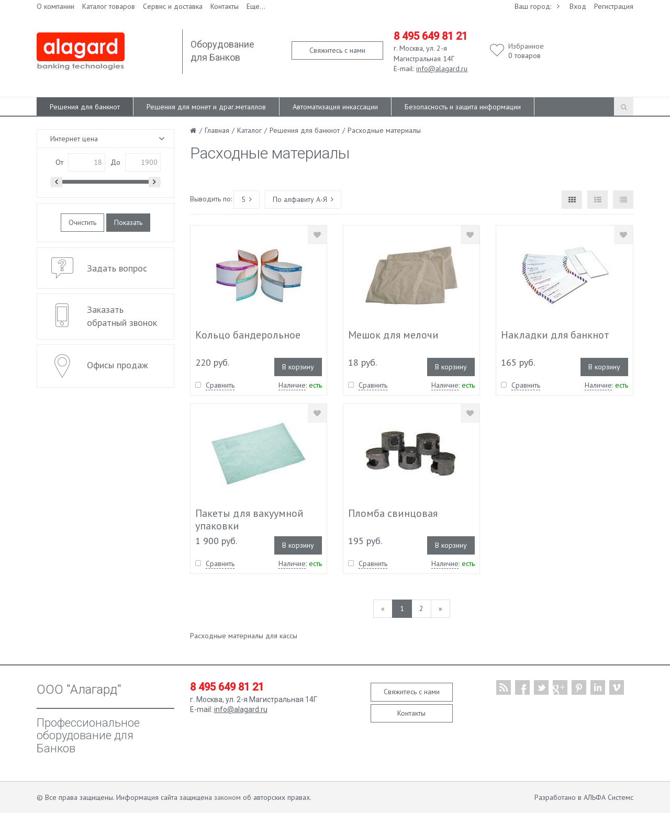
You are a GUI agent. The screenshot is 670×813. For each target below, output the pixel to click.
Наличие (292, 385)
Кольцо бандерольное (247, 335)
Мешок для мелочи (393, 335)
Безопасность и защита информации (463, 106)
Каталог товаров (108, 6)
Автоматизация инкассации (335, 106)
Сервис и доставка (173, 6)
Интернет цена (74, 138)
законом (227, 797)
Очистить (82, 222)
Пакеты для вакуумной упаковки (249, 519)
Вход (578, 6)
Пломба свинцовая (393, 513)
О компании (55, 6)
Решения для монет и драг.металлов (206, 106)
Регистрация (613, 6)
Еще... (256, 6)
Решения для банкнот (85, 106)
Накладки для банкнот (555, 335)
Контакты (224, 6)
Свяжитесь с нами (337, 50)
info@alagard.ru (441, 68)
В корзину (298, 366)
